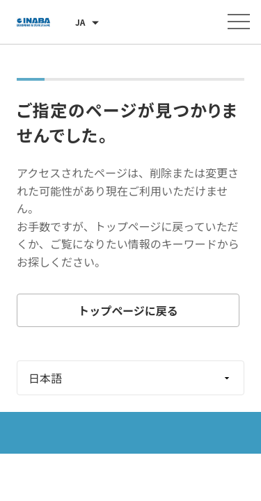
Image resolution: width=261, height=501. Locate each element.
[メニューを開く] (238, 21)
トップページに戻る (128, 310)
